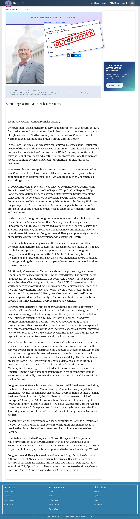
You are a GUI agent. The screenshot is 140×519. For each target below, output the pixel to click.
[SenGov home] (15, 3)
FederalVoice (98, 505)
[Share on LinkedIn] (75, 55)
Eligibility (7, 496)
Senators (97, 491)
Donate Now (114, 85)
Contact (51, 496)
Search (124, 3)
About (51, 491)
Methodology (53, 500)
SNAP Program (9, 500)
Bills (132, 3)
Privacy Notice (54, 505)
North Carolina (10, 9)
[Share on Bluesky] (79, 55)
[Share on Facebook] (68, 55)
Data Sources (8, 505)
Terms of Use (53, 509)
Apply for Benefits (10, 491)
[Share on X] (72, 55)
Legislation (98, 496)
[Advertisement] (119, 23)
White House (114, 3)
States (96, 500)
